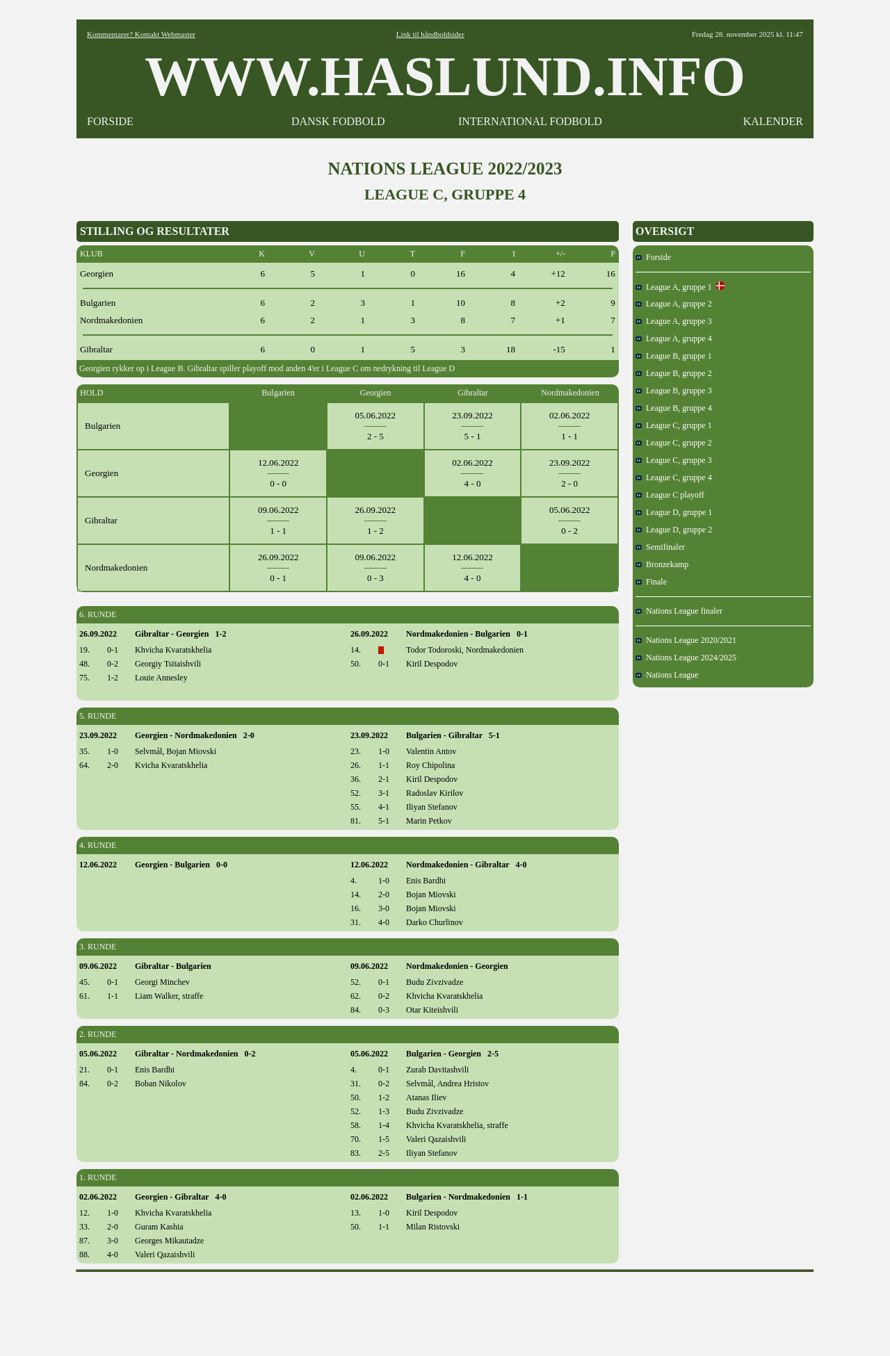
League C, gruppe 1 (674, 425)
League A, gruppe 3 (674, 321)
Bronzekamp (662, 564)
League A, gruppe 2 (674, 304)
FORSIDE (110, 121)
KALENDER (773, 121)
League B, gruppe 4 (674, 408)
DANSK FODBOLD (338, 121)
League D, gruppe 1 (674, 512)
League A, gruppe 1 (680, 287)
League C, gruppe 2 (674, 443)
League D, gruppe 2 (674, 529)
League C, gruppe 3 (674, 460)
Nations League (667, 675)
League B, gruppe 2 (674, 373)
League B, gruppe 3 (674, 390)
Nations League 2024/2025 (686, 657)
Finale (651, 582)
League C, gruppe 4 (674, 477)
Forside (653, 257)
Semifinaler (660, 547)
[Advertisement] (445, 1309)
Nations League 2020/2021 (686, 640)
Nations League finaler (679, 611)
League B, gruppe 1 (674, 356)
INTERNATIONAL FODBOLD (530, 121)
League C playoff (670, 495)
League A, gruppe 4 (674, 338)
